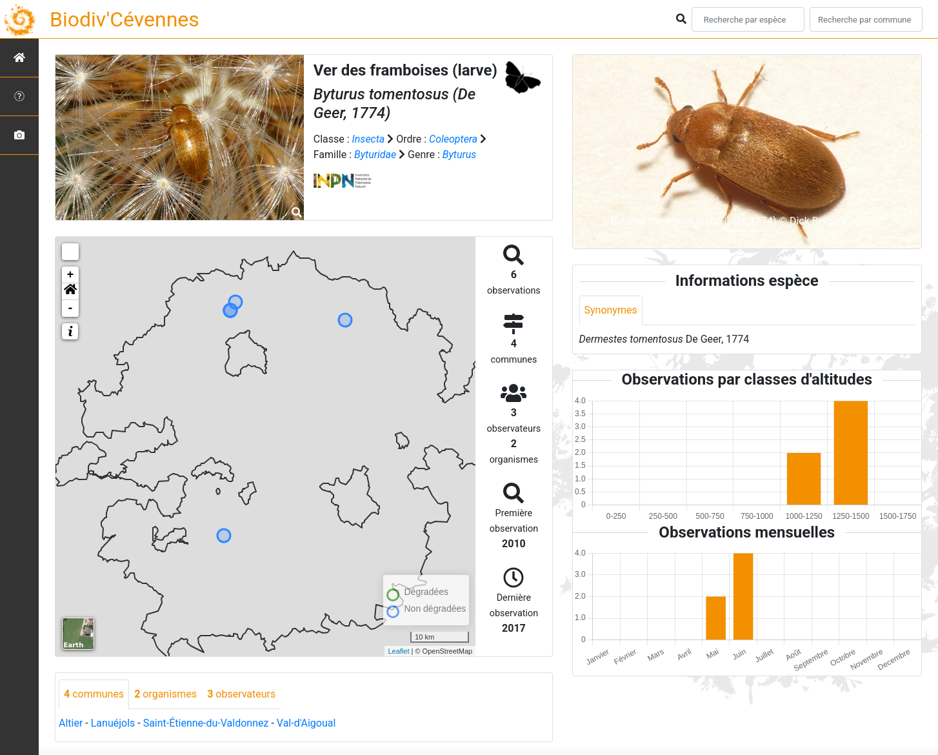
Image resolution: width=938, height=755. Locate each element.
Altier (71, 723)
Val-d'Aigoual (306, 723)
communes (94, 694)
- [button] (70, 308)
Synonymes (610, 310)
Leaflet (398, 651)
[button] (70, 291)
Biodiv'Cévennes (124, 19)
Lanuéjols (113, 723)
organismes (165, 694)
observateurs (241, 694)
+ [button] (70, 275)
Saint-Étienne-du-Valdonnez (206, 723)
